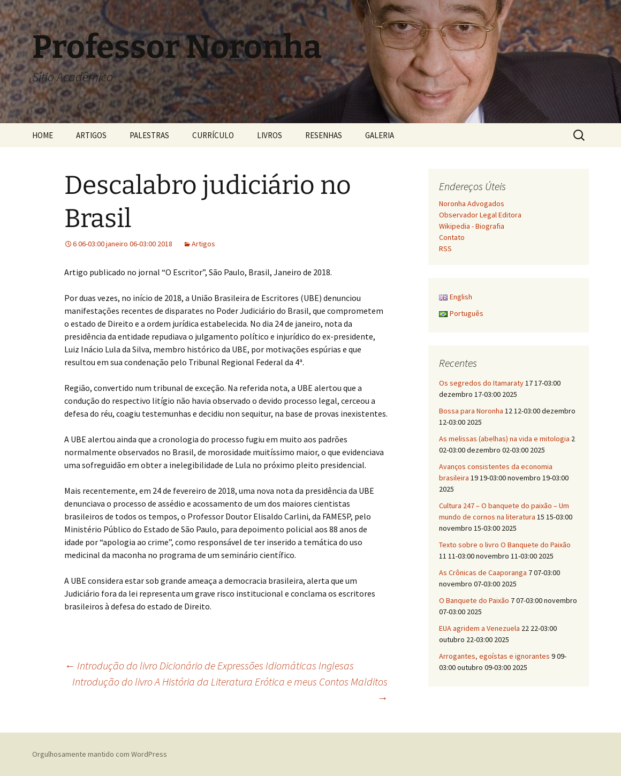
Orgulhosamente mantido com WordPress (99, 754)
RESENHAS (323, 135)
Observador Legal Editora (480, 215)
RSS (445, 248)
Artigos (203, 243)
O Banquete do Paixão (474, 600)
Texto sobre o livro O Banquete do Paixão (505, 544)
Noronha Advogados (471, 203)
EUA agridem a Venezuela (479, 628)
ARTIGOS (91, 135)
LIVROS (269, 135)
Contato (452, 237)
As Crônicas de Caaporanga (483, 572)
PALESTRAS (149, 135)
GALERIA (379, 135)
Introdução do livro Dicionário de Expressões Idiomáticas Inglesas (209, 665)
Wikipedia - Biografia (471, 226)
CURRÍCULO (213, 135)
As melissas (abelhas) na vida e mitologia (504, 438)
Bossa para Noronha (471, 411)
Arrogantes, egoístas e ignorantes (494, 656)
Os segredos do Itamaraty (481, 383)
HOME (42, 135)
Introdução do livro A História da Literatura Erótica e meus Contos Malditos (230, 689)
